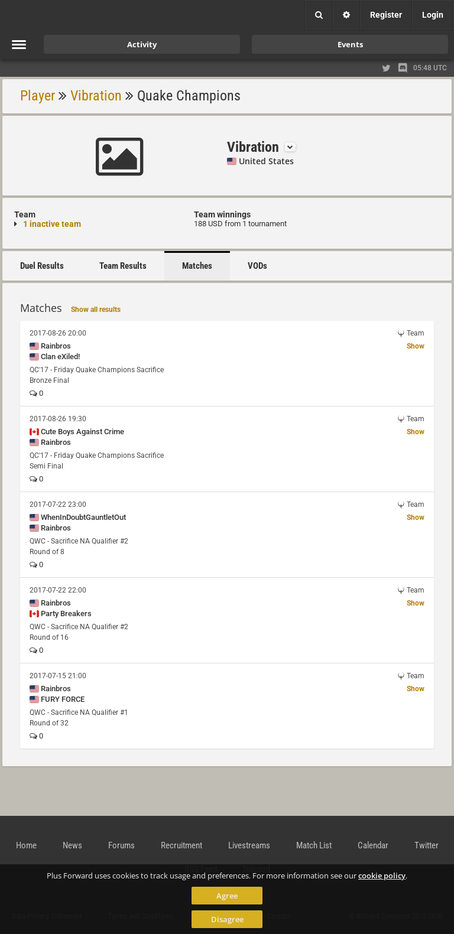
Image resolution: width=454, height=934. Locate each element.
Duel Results (42, 266)
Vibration (96, 95)
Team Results (123, 266)
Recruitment (181, 845)
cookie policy (382, 875)
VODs (257, 266)
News (72, 845)
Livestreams (249, 845)
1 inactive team (52, 224)
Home (26, 845)
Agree (227, 895)
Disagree (227, 919)
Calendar (373, 845)
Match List (314, 845)
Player (37, 95)
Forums (121, 845)
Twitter (426, 845)
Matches (197, 266)
